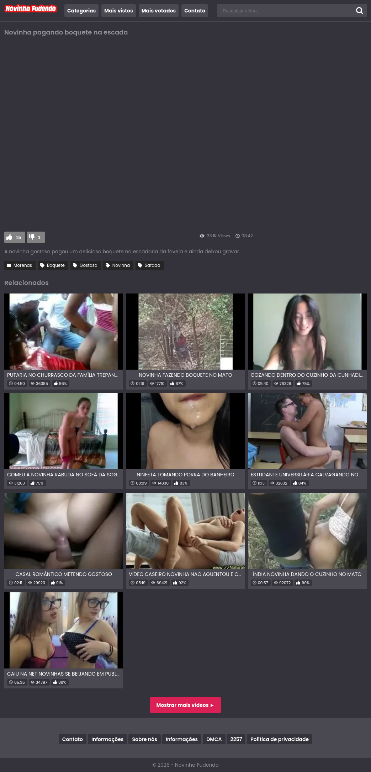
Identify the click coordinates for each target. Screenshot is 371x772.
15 (18, 237)
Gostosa (88, 265)
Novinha (121, 265)
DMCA (214, 739)
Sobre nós (144, 739)
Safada (152, 265)
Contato (194, 10)
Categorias (81, 10)
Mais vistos (118, 10)
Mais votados (159, 10)
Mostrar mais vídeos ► (186, 705)
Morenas (23, 265)
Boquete (56, 265)
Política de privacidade (279, 739)
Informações (107, 739)
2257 (236, 739)
